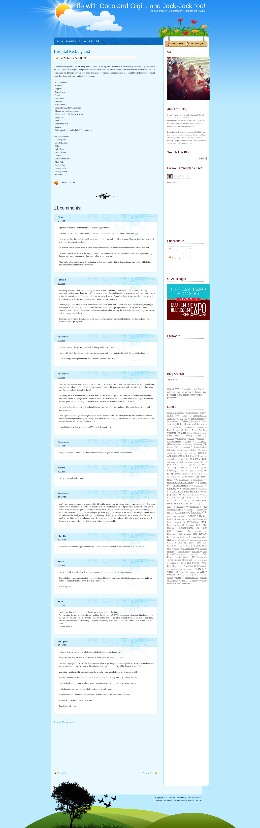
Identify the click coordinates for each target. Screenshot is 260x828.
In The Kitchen (180, 486)
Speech (170, 546)
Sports (197, 545)
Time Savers (202, 560)
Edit (97, 41)
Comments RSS (85, 41)
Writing (195, 580)
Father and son (172, 462)
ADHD (185, 416)
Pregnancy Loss (174, 525)
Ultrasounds (177, 566)
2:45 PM (61, 221)
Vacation (189, 566)
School (203, 534)
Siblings (183, 540)
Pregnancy (193, 522)
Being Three (191, 430)
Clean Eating (176, 444)
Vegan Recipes (172, 569)
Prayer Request (174, 522)
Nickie (60, 217)
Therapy (199, 557)
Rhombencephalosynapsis (179, 534)
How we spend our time (180, 482)
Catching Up (181, 439)
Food (204, 462)
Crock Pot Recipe (192, 447)
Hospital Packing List (72, 51)
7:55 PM (61, 446)
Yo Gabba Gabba (182, 583)
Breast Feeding (173, 436)
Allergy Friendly (197, 419)
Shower (174, 540)
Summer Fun (188, 548)
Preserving (190, 525)
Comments (194, 44)
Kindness (186, 495)
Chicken (201, 439)
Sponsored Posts (184, 546)
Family (196, 459)
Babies (185, 421)
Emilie (60, 601)
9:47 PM (61, 471)
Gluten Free (185, 471)
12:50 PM (62, 540)
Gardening (182, 468)
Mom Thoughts (175, 503)
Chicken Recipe (174, 441)
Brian (188, 436)
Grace (194, 471)
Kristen (61, 562)
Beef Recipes (173, 430)
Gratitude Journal (181, 474)
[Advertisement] (79, 748)
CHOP (188, 441)
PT (200, 525)
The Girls (196, 551)
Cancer (198, 436)
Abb (202, 413)
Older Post (63, 773)
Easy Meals (179, 459)
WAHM (182, 572)
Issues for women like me (184, 491)
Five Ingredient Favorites (190, 462)
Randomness (186, 528)
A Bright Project (192, 413)
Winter (178, 578)
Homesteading (198, 480)
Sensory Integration (198, 537)
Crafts (180, 447)
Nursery (190, 509)
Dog (192, 456)
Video (198, 569)
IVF (205, 492)
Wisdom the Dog (191, 578)
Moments (193, 504)
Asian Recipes (172, 421)
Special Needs (194, 543)
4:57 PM (61, 565)
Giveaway (171, 471)
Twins (203, 563)
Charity (192, 439)
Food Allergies (175, 465)
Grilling (194, 474)
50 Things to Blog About (175, 413)
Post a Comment (64, 722)
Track (194, 563)
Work (184, 580)
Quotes (170, 528)
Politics (170, 519)
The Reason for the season (188, 554)
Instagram (203, 489)
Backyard (179, 427)
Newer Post (148, 773)
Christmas (202, 441)
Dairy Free (175, 450)
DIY (190, 453)
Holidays (189, 476)
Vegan (201, 566)
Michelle (61, 468)
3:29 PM (61, 284)
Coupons (170, 447)
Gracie (203, 470)
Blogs (183, 433)
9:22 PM (61, 605)
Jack (174, 494)
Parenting (196, 512)
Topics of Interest (178, 563)
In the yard (198, 486)
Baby (196, 421)
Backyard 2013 (190, 427)
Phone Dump (179, 516)
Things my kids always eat (179, 560)
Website (192, 572)
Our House (180, 512)
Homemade (184, 480)
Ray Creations (182, 800)
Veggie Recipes (186, 569)
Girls (196, 467)
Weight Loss (185, 575)
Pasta (169, 516)
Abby (170, 415)
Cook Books (187, 444)
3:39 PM (61, 340)
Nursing (200, 509)
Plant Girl (62, 280)
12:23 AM (62, 645)
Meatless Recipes (196, 498)
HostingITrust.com (195, 800)
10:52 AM (62, 497)
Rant (204, 528)
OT (168, 512)
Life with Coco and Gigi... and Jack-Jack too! (139, 6)
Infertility (171, 488)
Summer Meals (183, 552)
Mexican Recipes (184, 501)
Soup (180, 543)
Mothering (181, 507)
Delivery (71, 183)
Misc (198, 500)
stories (176, 549)
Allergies (183, 419)
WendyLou (63, 641)
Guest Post (177, 477)
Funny (195, 465)
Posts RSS (71, 41)
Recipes (179, 531)
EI (187, 459)
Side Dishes (194, 540)
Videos (170, 572)
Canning (170, 439)
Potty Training (197, 519)
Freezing (186, 465)
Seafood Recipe (179, 537)
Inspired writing (189, 489)
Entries (175, 44)
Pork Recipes (182, 519)
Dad (205, 447)
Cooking (198, 444)
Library (196, 495)
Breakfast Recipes (197, 433)
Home (60, 41)
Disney (180, 453)
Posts (173, 251)
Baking (201, 427)
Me (178, 497)
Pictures (192, 516)
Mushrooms (194, 507)
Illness (203, 482)
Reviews (197, 531)
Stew (169, 549)
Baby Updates (185, 424)
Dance (185, 450)
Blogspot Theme (162, 800)
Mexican (170, 501)
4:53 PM (61, 377)
